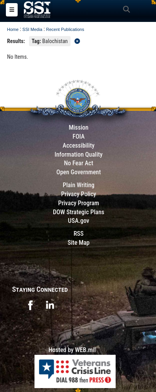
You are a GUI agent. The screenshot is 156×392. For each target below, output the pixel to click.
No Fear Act (78, 163)
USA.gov (78, 220)
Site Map (78, 242)
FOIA (79, 136)
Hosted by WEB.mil (72, 350)
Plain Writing (78, 185)
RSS (79, 233)
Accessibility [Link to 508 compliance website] (78, 145)
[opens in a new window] (30, 304)
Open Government (78, 172)
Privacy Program (78, 203)
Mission (78, 127)
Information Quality (78, 154)
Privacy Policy (78, 194)
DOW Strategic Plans (78, 212)
